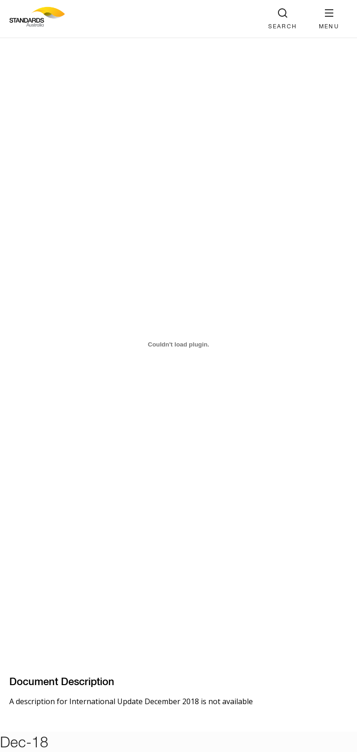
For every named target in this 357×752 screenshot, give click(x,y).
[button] (329, 19)
